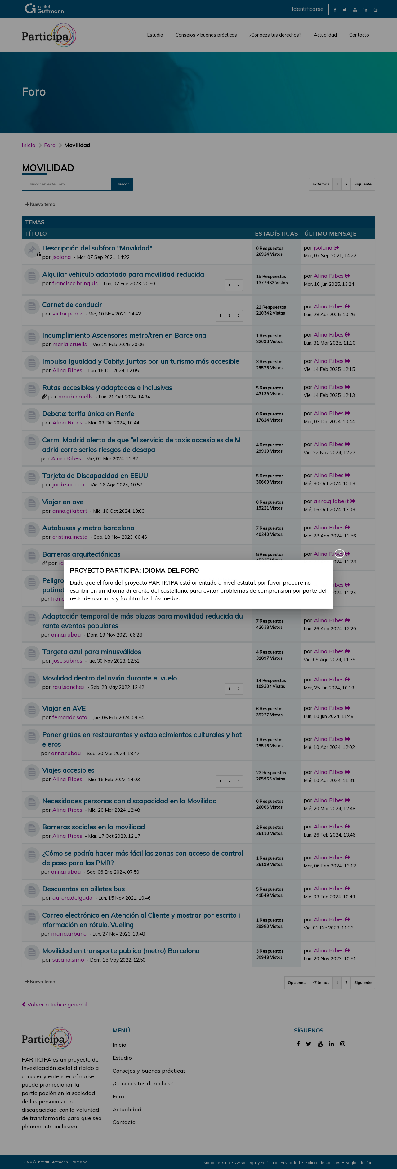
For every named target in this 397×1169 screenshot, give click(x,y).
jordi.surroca (68, 484)
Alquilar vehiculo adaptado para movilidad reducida (123, 274)
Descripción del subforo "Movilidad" (97, 248)
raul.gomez (72, 563)
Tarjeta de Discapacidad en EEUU (95, 475)
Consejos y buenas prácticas (206, 35)
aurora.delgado (72, 897)
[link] (335, 9)
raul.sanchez (68, 686)
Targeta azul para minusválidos (91, 651)
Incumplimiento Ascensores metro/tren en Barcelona (124, 335)
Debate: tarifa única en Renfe (88, 413)
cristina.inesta (70, 536)
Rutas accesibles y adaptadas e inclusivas (107, 387)
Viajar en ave (62, 502)
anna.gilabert (69, 510)
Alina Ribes (329, 275)
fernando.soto (69, 717)
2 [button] (346, 184)
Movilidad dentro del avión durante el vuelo (109, 678)
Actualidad (325, 35)
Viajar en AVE (64, 708)
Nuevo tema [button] (40, 204)
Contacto (359, 35)
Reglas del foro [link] (360, 1162)
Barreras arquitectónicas (81, 554)
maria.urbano (69, 933)
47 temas (320, 184)
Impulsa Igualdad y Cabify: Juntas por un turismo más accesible (140, 361)
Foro (118, 1096)
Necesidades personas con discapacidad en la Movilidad (129, 801)
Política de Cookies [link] (322, 1162)
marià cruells (69, 344)
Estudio (155, 35)
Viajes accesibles (68, 770)
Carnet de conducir (72, 304)
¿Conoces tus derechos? (275, 35)
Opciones (297, 982)
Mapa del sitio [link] (217, 1162)
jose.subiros (67, 660)
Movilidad (48, 167)
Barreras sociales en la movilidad (93, 827)
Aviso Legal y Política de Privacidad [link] (267, 1162)
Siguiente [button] (363, 184)
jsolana (61, 256)
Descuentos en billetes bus (83, 888)
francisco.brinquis (75, 283)
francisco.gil (66, 598)
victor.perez (67, 313)
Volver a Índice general (54, 1004)
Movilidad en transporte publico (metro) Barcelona (121, 950)
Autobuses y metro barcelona (88, 528)
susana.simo (68, 959)
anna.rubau (66, 634)
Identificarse (307, 8)
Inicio (28, 145)
